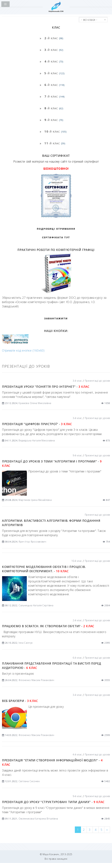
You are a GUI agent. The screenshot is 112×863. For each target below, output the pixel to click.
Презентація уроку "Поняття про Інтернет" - (45, 387)
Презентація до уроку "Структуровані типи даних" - (53, 802)
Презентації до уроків (97, 380)
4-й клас (77, 754)
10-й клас (76, 560)
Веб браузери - (20, 701)
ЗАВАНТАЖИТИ (56, 318)
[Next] (107, 829)
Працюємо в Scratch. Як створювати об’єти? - (48, 626)
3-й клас (77, 380)
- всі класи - (89, 20)
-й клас (53, 38)
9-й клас (77, 455)
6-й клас (77, 657)
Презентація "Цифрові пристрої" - (37, 424)
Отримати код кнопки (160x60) (23, 350)
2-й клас (77, 620)
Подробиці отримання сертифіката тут (56, 233)
